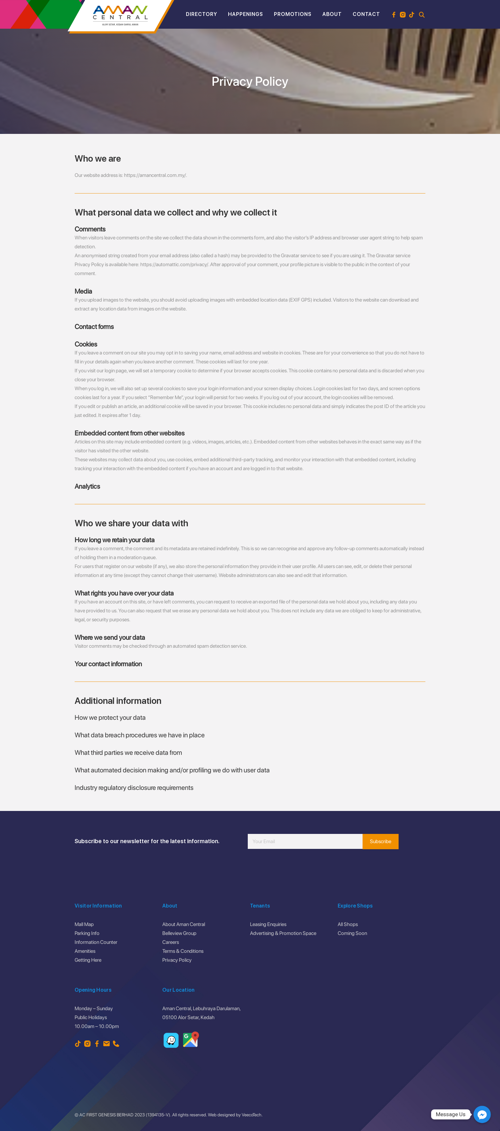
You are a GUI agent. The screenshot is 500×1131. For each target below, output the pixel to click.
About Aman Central (183, 924)
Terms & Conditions (182, 951)
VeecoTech (251, 1114)
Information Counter (96, 942)
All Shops (348, 924)
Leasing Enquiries (268, 924)
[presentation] (296, 868)
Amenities (85, 951)
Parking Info (87, 933)
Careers (170, 942)
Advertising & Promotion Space (283, 933)
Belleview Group (179, 933)
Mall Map (84, 924)
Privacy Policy (177, 960)
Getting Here (88, 960)
